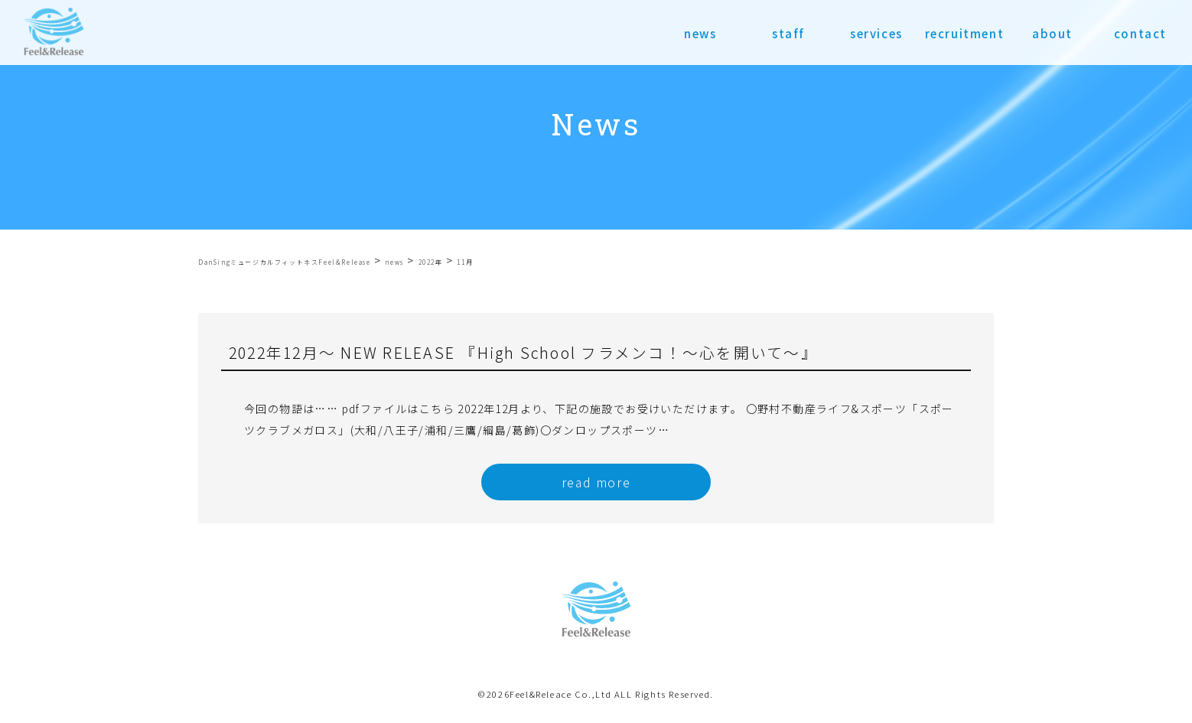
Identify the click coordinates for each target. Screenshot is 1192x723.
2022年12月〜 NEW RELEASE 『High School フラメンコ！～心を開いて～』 (523, 352)
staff (788, 33)
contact (1140, 33)
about (1052, 33)
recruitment (965, 33)
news (700, 33)
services (876, 33)
